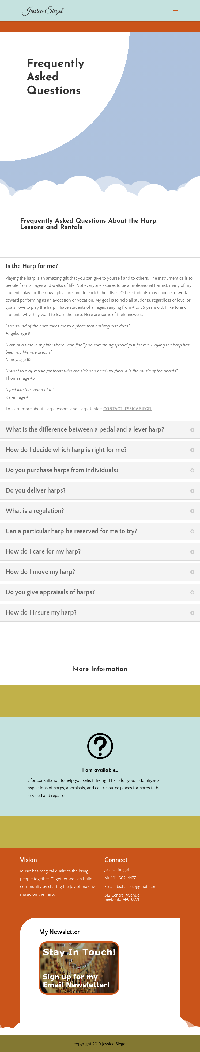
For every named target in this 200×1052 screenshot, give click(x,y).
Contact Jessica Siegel (127, 408)
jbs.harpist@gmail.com (137, 886)
